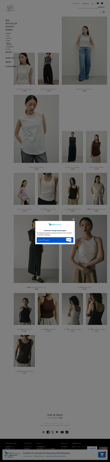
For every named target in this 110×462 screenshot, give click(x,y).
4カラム (104, 12)
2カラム (101, 12)
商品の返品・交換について (12, 452)
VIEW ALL (8, 33)
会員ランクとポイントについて (80, 446)
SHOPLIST (63, 450)
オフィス (63, 448)
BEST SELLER (11, 23)
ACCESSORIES (10, 46)
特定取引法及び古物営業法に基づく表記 (46, 450)
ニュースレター (28, 446)
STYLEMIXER (64, 446)
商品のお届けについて (10, 450)
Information (11, 66)
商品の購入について (10, 448)
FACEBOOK (27, 448)
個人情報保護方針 (41, 446)
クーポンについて (9, 454)
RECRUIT (63, 452)
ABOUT (8, 62)
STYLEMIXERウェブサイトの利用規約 (46, 448)
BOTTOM (8, 38)
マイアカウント (76, 3)
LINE (25, 454)
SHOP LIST (10, 58)
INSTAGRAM (27, 450)
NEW (7, 20)
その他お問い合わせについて (12, 456)
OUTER (8, 40)
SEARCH (101, 7)
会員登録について (9, 446)
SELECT (8, 52)
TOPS (7, 35)
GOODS (8, 49)
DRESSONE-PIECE (9, 43)
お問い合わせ (86, 3)
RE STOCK (9, 27)
